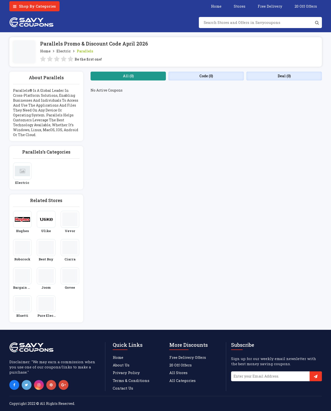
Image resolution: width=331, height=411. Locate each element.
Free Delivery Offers (187, 357)
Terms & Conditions (131, 380)
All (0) (128, 76)
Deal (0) (284, 76)
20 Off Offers (306, 6)
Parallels (85, 51)
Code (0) (206, 76)
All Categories (182, 380)
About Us (121, 365)
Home (216, 6)
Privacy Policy (126, 372)
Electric (64, 51)
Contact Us (123, 388)
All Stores (178, 372)
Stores (239, 6)
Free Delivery (270, 6)
